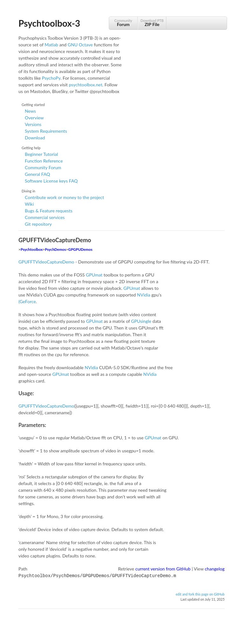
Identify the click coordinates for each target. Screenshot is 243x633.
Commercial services (45, 217)
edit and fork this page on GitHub (200, 594)
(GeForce (27, 301)
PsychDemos (55, 249)
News (30, 111)
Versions (33, 124)
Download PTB (152, 22)
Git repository (38, 224)
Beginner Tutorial (41, 154)
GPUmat (94, 274)
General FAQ (37, 174)
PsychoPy (51, 78)
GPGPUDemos (80, 249)
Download (35, 137)
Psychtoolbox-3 (49, 23)
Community (123, 22)
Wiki (29, 204)
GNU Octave (80, 44)
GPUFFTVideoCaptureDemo (46, 261)
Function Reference (44, 160)
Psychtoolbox (32, 249)
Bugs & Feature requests (49, 210)
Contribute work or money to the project (64, 197)
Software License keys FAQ (51, 180)
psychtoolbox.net (85, 84)
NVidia (143, 294)
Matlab (51, 44)
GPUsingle (141, 321)
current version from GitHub (163, 568)
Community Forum (43, 167)
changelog (215, 568)
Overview (34, 117)
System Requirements (46, 131)
